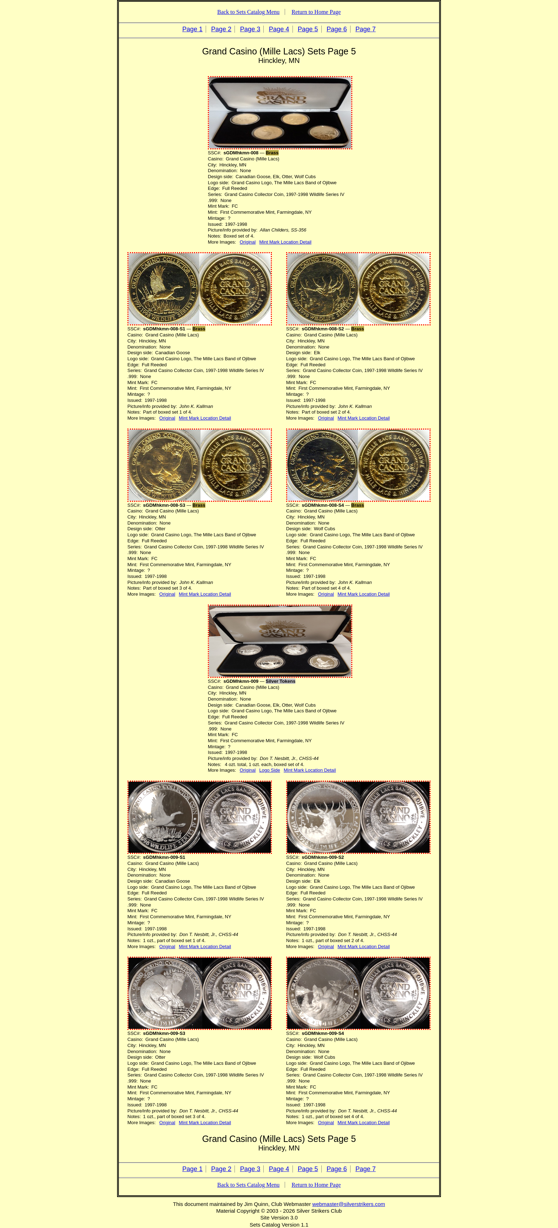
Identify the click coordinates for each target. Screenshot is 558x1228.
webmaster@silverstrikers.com (348, 1204)
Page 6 (337, 29)
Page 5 (308, 29)
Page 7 (366, 29)
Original (248, 242)
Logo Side (269, 770)
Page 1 (192, 29)
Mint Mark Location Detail (285, 242)
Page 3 (250, 29)
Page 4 (279, 29)
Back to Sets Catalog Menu (248, 12)
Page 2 (221, 29)
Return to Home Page (316, 12)
